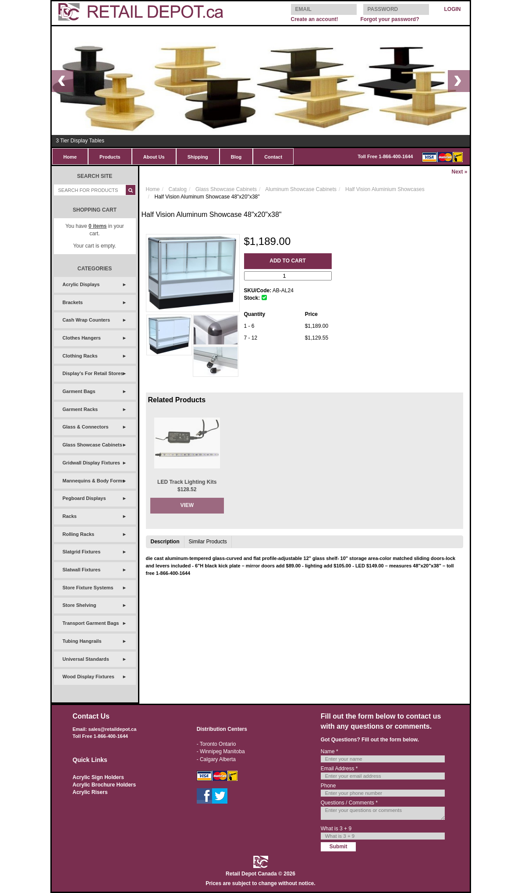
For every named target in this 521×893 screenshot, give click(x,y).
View (187, 505)
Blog (236, 156)
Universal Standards (86, 659)
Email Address (339, 768)
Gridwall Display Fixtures (91, 462)
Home (70, 156)
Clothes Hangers (82, 337)
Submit (338, 846)
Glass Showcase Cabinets (92, 444)
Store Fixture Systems (88, 587)
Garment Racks (80, 409)
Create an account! (314, 19)
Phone (328, 786)
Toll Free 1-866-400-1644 (385, 156)
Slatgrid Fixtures (82, 551)
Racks (70, 516)
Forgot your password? (389, 19)
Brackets (73, 302)
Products (110, 156)
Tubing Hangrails (82, 641)
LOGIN (452, 9)
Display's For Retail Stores (93, 373)
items (97, 226)
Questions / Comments (349, 803)
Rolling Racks (79, 534)
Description (165, 542)
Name (329, 751)
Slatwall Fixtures (82, 569)
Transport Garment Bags (91, 623)
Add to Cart (287, 261)
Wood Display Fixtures (88, 676)
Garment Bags (79, 391)
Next (459, 172)
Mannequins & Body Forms (94, 480)
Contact (273, 156)
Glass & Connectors (86, 426)
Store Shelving (79, 605)
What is (336, 829)
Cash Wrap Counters (86, 319)
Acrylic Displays (81, 284)
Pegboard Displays (84, 498)
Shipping (198, 156)
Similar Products (208, 542)
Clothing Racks (80, 355)
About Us (154, 156)
